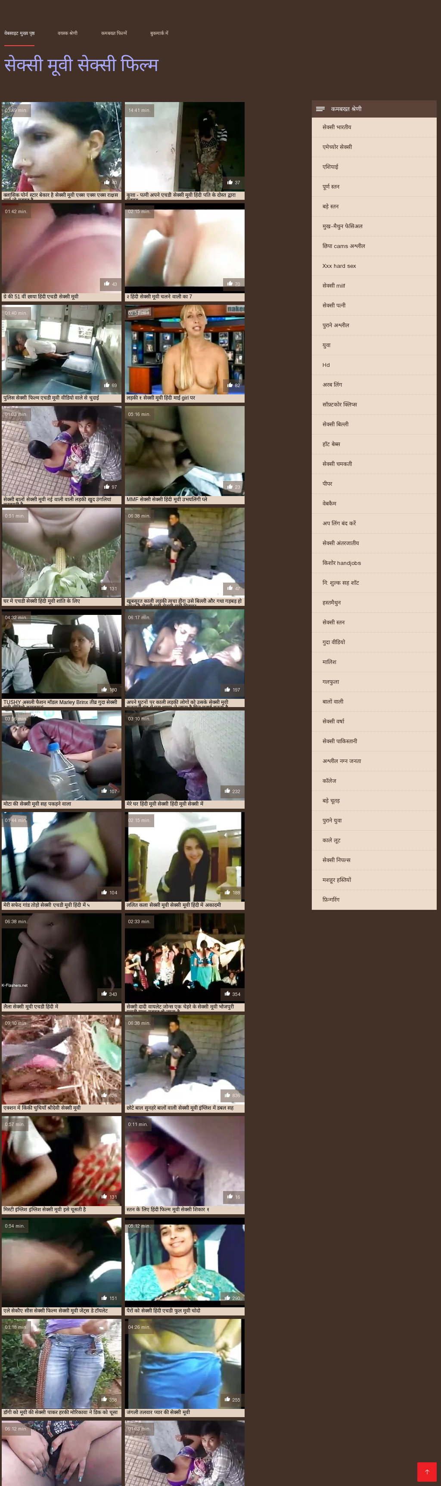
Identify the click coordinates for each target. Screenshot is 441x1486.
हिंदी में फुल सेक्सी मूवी (387, 1418)
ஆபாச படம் (182, 1466)
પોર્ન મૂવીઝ (253, 1453)
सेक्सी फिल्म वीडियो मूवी (136, 1389)
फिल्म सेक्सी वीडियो (326, 1446)
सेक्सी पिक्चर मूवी (139, 1384)
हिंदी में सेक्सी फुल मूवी (374, 1460)
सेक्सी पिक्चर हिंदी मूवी (233, 1384)
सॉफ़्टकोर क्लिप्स (340, 405)
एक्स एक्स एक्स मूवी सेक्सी (259, 1370)
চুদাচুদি (90, 1418)
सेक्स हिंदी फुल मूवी (408, 1411)
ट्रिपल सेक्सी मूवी (394, 1370)
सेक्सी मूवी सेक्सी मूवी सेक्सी (201, 1460)
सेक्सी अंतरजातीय (341, 544)
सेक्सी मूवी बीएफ (160, 1446)
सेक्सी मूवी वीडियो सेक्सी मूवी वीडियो (382, 1466)
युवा (326, 346)
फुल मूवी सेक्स (30, 1375)
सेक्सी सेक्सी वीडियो (327, 1418)
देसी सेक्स (31, 1425)
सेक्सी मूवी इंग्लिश (341, 1389)
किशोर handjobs (342, 564)
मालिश (329, 663)
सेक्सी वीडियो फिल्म (134, 1466)
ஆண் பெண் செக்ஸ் (168, 1404)
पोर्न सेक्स (230, 1425)
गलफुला (331, 682)
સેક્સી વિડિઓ (226, 1418)
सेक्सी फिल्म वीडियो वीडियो (188, 1389)
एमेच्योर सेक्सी (337, 148)
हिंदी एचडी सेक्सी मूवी (354, 1453)
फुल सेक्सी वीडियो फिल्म (234, 1375)
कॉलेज (329, 782)
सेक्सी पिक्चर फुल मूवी (96, 1384)
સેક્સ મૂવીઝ (116, 1404)
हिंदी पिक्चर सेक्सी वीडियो (309, 1432)
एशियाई (330, 167)
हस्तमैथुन (332, 603)
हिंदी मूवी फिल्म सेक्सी (373, 1439)
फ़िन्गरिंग (331, 900)
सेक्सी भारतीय (337, 128)
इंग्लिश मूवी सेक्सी (19, 1370)
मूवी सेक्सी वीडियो (106, 1380)
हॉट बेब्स (331, 445)
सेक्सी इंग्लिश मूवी (19, 1384)
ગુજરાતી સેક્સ (178, 1432)
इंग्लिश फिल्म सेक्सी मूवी (135, 1411)
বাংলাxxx (18, 1460)
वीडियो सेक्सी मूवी (227, 1380)
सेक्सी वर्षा (333, 722)
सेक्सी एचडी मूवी (55, 1384)
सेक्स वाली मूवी (337, 1380)
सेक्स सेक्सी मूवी (371, 1380)
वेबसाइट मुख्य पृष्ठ (19, 33)
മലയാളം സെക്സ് (271, 1460)
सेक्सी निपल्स (337, 861)
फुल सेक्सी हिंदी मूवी (279, 1375)
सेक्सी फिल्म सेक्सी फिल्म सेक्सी (191, 1453)
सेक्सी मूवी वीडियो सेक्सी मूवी (341, 1411)
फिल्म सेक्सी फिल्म (274, 1418)
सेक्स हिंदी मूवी (405, 1380)
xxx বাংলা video (195, 1411)
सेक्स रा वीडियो (225, 1466)
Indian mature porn (66, 1453)
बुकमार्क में (159, 33)
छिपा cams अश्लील (344, 247)
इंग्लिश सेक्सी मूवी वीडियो (154, 1370)
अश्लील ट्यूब (63, 1425)
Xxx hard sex (339, 267)
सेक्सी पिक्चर (366, 1425)
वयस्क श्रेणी (68, 33)
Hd (326, 366)
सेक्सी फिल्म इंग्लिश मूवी (379, 1432)
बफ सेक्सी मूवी (358, 1375)
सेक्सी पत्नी (334, 306)
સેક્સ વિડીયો (184, 1418)
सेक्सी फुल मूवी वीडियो (274, 1389)
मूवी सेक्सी (387, 1375)
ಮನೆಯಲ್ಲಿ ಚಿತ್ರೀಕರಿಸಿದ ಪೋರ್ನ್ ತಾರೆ (253, 1404)
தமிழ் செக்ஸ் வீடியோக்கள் (91, 1439)
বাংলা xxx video (122, 1453)
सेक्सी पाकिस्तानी (340, 742)
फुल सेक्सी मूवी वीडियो (187, 1375)
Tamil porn (264, 1466)
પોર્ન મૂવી (93, 1466)
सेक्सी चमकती (337, 465)
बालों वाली (333, 702)
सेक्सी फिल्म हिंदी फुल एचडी (178, 1425)
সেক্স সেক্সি (260, 1425)
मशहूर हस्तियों (337, 881)
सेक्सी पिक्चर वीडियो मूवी (183, 1384)
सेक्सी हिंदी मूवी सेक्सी (266, 1446)
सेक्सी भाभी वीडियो (308, 1466)
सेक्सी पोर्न (46, 1446)
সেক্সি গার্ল (18, 1473)
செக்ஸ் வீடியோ (298, 1453)
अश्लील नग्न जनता (342, 762)
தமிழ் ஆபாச (202, 1439)
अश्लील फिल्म (88, 1432)
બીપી (210, 1432)
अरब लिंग (332, 385)
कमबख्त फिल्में (114, 33)
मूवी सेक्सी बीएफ (36, 1380)
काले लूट (332, 841)
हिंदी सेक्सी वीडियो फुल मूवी (345, 1404)
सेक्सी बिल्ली (335, 425)
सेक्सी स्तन (334, 623)
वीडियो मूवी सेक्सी (144, 1380)
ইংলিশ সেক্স (283, 1411)
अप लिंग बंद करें (339, 524)
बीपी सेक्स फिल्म (157, 1439)
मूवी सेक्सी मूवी (71, 1380)
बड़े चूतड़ (331, 801)
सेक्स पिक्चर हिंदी (58, 1411)
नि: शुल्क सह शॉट (341, 583)
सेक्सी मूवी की (323, 1460)
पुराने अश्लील (336, 326)
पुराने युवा (332, 821)
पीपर (327, 484)
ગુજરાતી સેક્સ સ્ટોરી (133, 1418)
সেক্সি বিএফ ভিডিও (111, 1425)
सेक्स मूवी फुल (305, 1380)
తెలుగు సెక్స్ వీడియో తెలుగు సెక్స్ (49, 1404)
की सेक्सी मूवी (405, 1453)
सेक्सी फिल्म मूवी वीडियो (86, 1389)
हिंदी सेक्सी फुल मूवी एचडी (260, 1439)
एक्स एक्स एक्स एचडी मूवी (206, 1370)
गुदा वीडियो (334, 643)
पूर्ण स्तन (331, 187)
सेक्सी (92, 1411)
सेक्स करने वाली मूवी (268, 1380)
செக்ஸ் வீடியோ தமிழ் (42, 1418)
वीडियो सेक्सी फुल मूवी (186, 1380)
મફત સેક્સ (403, 1425)
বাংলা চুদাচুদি (244, 1411)
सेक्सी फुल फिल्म (233, 1389)
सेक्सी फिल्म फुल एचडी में (282, 1384)
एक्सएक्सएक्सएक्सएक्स (35, 1432)
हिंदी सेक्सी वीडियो (138, 1460)
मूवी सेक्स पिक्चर (320, 1439)
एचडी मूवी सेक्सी (358, 1370)
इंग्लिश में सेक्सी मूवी (108, 1370)
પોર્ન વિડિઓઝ (375, 1446)
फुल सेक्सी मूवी (148, 1375)
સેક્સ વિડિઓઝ (132, 1432)
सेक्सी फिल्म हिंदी (88, 1460)
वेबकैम (329, 504)
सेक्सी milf (334, 286)
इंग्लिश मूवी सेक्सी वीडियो (62, 1370)
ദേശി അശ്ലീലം (246, 1432)
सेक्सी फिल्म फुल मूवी (330, 1384)
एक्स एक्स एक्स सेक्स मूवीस (313, 1370)
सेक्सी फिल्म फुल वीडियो (377, 1384)
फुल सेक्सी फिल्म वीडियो (71, 1375)
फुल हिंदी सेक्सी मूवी (321, 1375)
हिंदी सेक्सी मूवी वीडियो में (312, 1425)
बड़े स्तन (331, 207)
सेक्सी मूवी (310, 1389)
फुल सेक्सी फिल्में (113, 1375)
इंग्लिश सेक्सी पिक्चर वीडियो (98, 1446)
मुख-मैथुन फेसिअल (343, 227)
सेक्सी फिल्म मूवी (44, 1389)
